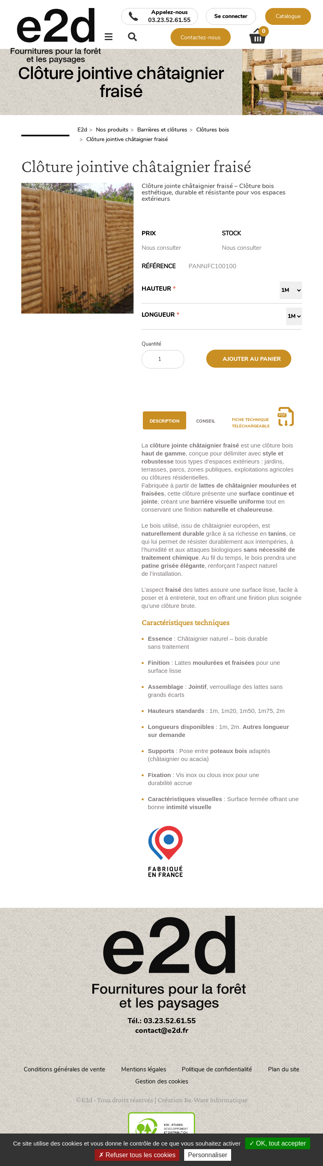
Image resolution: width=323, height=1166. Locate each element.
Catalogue (288, 16)
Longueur (158, 315)
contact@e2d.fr (161, 1030)
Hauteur (156, 289)
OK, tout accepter (277, 1143)
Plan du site (284, 1069)
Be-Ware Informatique (216, 1100)
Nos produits (112, 130)
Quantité (151, 344)
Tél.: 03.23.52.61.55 (162, 1021)
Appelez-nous (169, 16)
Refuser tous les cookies (137, 1155)
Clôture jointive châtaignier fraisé (127, 139)
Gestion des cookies (161, 1081)
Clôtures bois (212, 130)
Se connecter (231, 16)
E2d (82, 130)
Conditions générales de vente (64, 1069)
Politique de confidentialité (217, 1069)
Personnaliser (208, 1155)
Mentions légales (143, 1069)
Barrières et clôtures (162, 130)
